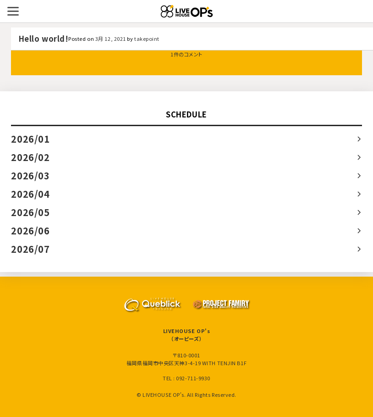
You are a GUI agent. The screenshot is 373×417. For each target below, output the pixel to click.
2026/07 (30, 249)
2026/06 (30, 230)
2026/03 (30, 175)
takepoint (146, 38)
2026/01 (30, 138)
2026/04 (30, 193)
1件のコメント (186, 54)
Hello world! (44, 38)
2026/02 (30, 157)
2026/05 (30, 212)
